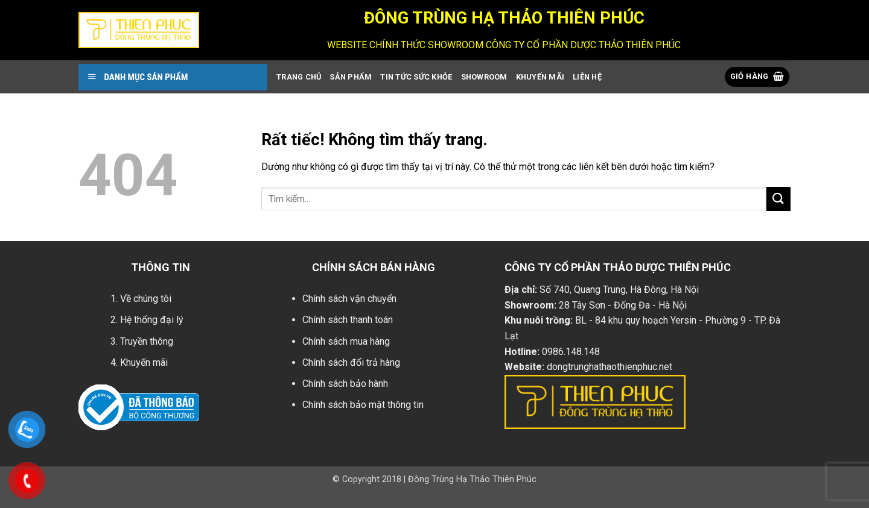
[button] (757, 77)
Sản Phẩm (350, 76)
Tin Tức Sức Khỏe (416, 76)
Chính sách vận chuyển (349, 298)
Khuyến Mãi (540, 76)
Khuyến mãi (144, 362)
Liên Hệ (587, 76)
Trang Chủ (298, 76)
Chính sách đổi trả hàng (351, 362)
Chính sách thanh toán (347, 319)
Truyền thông (146, 341)
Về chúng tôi (145, 298)
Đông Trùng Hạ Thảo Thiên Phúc (472, 479)
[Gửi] (778, 198)
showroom (484, 76)
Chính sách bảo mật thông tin (363, 404)
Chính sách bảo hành (345, 383)
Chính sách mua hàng (346, 341)
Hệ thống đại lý (151, 319)
